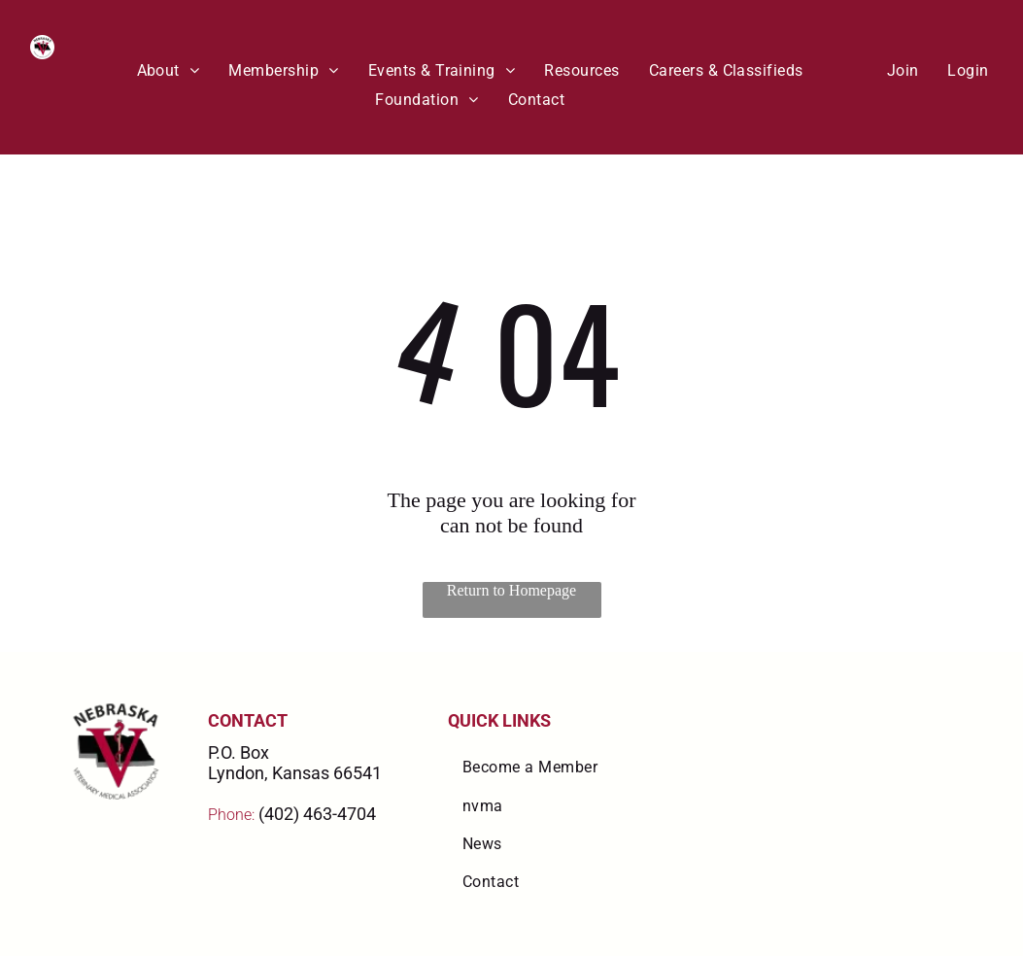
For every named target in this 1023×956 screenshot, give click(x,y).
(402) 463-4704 (317, 813)
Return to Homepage (511, 590)
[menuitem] (168, 70)
